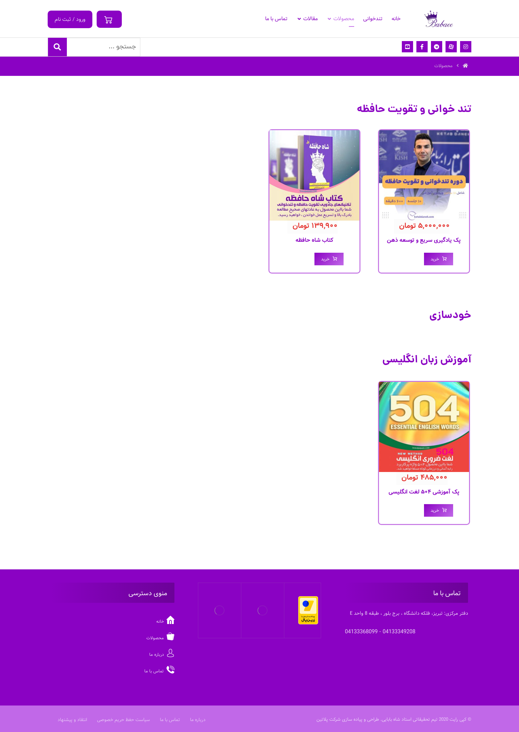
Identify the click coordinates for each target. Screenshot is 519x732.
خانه (165, 621)
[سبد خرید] (109, 17)
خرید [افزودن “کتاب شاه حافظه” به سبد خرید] (325, 259)
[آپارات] (451, 46)
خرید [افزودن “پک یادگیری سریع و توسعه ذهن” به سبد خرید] (435, 259)
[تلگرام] (436, 46)
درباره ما (161, 654)
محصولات (160, 638)
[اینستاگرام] (465, 46)
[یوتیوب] (407, 46)
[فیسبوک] (422, 46)
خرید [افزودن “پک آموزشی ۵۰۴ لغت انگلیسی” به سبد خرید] (435, 510)
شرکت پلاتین (328, 719)
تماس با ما (159, 671)
